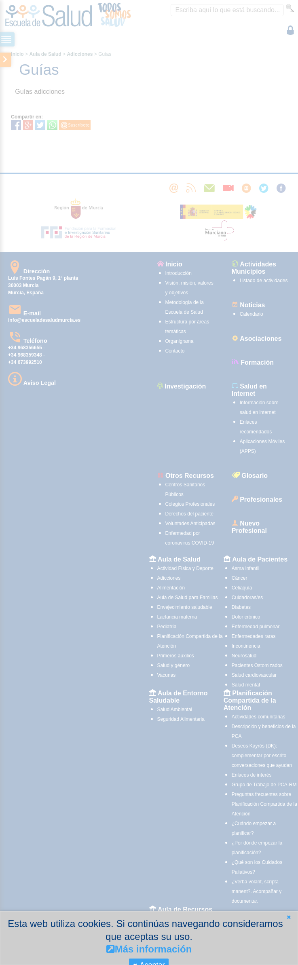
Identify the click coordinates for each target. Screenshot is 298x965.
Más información (149, 949)
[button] (288, 917)
